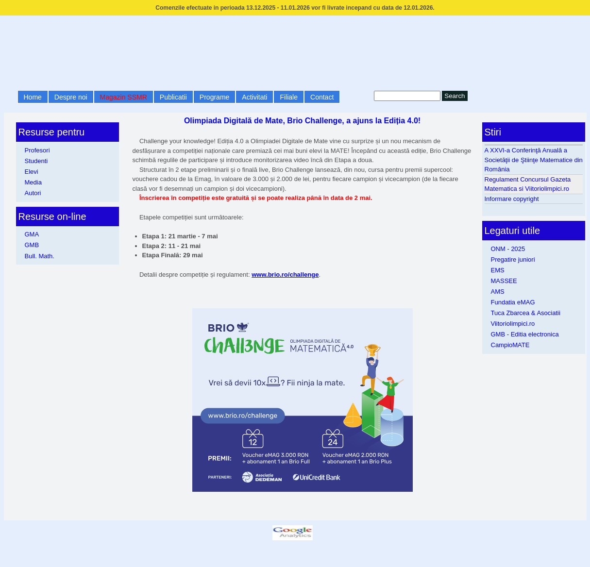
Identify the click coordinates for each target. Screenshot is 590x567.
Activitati (254, 97)
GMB (32, 245)
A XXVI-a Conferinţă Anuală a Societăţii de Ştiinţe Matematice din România (534, 160)
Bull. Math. (39, 256)
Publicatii (173, 97)
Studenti (36, 161)
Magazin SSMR (123, 97)
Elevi (31, 171)
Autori (33, 193)
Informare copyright (512, 198)
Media (33, 182)
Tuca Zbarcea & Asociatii (525, 313)
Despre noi (70, 97)
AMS (498, 291)
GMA (32, 234)
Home (33, 97)
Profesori (37, 150)
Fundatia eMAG (513, 302)
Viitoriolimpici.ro (513, 323)
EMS (498, 270)
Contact (322, 97)
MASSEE (504, 280)
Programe (214, 97)
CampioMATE (510, 345)
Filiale (289, 97)
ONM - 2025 (508, 248)
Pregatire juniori (513, 259)
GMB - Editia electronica (525, 334)
